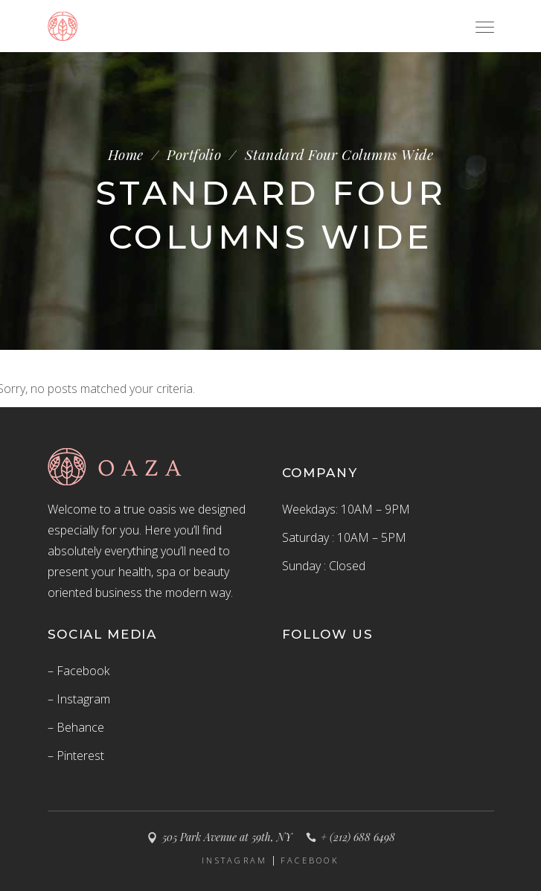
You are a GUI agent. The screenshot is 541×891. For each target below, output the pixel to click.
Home (126, 154)
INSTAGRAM (235, 860)
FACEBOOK (310, 860)
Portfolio (194, 154)
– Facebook (78, 670)
